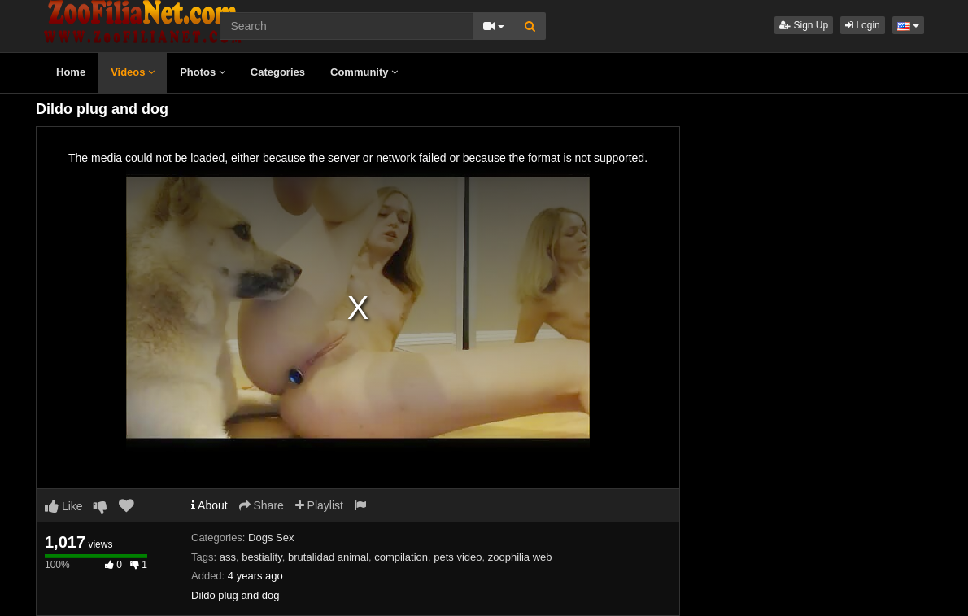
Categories (278, 72)
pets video (458, 557)
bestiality (262, 557)
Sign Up (803, 25)
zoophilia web (520, 557)
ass (228, 557)
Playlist (319, 505)
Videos (133, 72)
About (209, 505)
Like (64, 506)
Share (261, 505)
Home (70, 72)
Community (364, 72)
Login (862, 25)
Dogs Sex (271, 537)
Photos (202, 72)
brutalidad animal (328, 557)
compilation (401, 557)
